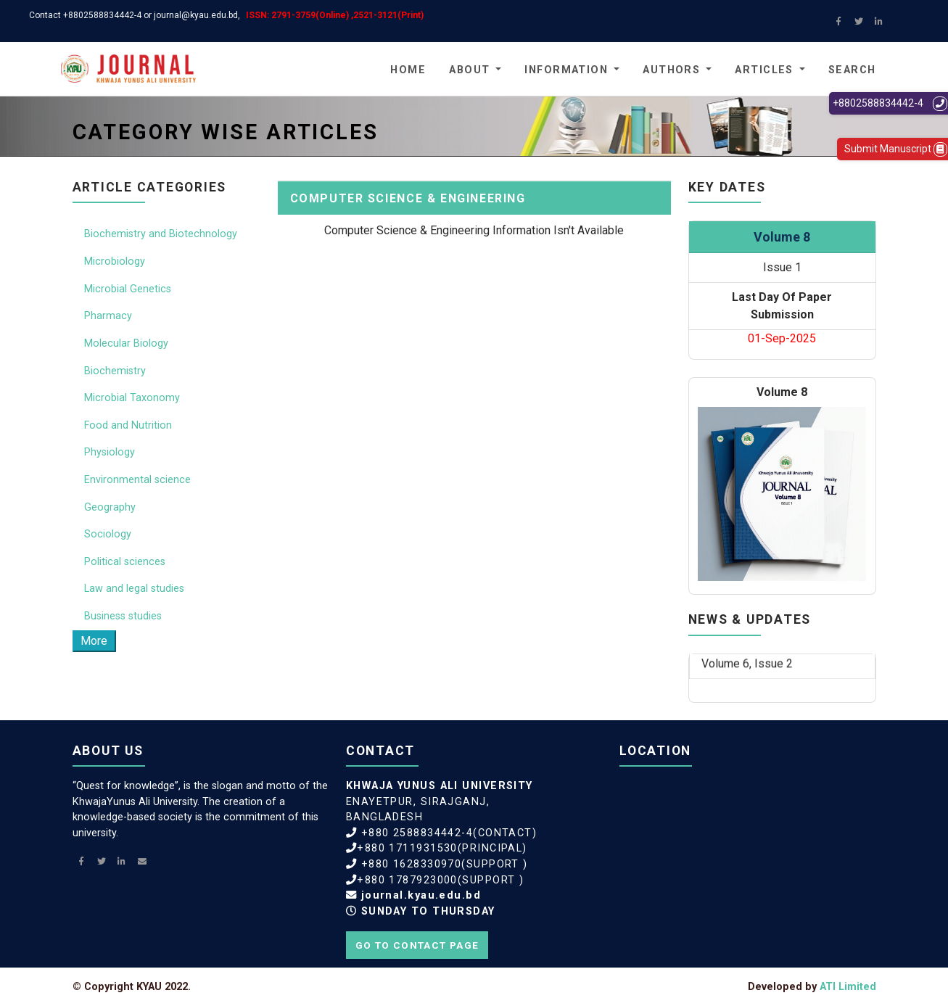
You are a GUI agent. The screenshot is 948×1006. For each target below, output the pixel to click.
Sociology (107, 534)
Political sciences (124, 562)
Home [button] (408, 70)
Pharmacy (108, 316)
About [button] (469, 70)
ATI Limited (848, 987)
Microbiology (114, 261)
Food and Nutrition (128, 425)
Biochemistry (115, 371)
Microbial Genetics (127, 289)
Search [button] (852, 70)
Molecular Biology (126, 343)
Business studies (123, 616)
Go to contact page (417, 945)
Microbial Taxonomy (132, 398)
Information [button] (566, 70)
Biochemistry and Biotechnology (160, 234)
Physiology (109, 452)
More (94, 641)
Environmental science (137, 480)
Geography (110, 507)
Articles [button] (764, 70)
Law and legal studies (134, 588)
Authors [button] (671, 70)
